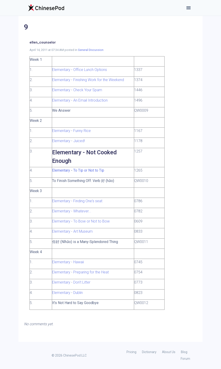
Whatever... (82, 211)
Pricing (131, 352)
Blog (184, 352)
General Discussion (90, 50)
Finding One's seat (87, 201)
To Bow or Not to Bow (91, 221)
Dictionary (149, 352)
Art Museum (83, 231)
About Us (168, 352)
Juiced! (79, 141)
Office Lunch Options (90, 69)
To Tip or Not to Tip (88, 170)
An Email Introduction (90, 100)
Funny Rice (82, 131)
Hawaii (78, 262)
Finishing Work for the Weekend (98, 80)
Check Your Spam (87, 90)
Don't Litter (81, 282)
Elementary (61, 69)
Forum (185, 358)
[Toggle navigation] (188, 7)
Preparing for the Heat (91, 272)
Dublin (78, 292)
